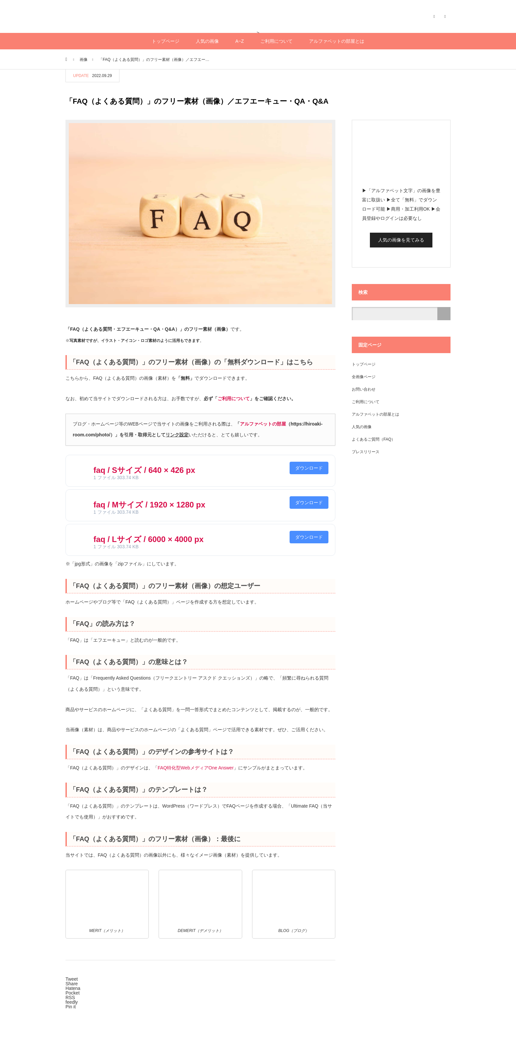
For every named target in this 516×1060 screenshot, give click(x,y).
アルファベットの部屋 (263, 424)
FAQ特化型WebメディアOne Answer (196, 767)
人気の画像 (207, 41)
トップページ (165, 41)
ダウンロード (309, 468)
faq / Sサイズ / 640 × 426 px (144, 470)
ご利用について (276, 41)
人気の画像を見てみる (401, 240)
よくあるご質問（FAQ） (373, 439)
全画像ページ (363, 377)
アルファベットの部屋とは (336, 41)
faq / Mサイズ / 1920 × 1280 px (149, 504)
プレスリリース (365, 452)
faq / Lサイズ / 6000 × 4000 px (148, 539)
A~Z (239, 41)
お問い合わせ (363, 389)
